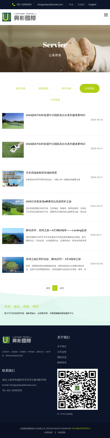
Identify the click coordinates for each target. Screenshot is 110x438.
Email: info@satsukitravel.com (19, 385)
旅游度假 (43, 88)
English (92, 4)
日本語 (81, 4)
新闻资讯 (61, 362)
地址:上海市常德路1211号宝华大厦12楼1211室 (24, 379)
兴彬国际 (62, 432)
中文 (71, 4)
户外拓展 (55, 99)
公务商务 (89, 88)
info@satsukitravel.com (50, 4)
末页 (62, 288)
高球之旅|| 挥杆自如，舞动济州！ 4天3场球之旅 (53, 259)
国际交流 (61, 357)
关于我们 (61, 346)
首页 (48, 288)
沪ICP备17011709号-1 (81, 428)
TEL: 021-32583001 (12, 390)
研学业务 (66, 88)
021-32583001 (21, 4)
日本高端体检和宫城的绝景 (41, 172)
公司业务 (61, 352)
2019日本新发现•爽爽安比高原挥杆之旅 (48, 201)
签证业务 (20, 88)
